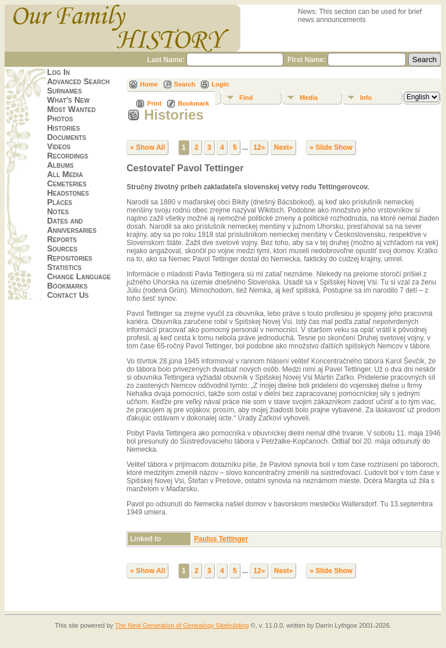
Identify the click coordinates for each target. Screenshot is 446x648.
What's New (68, 100)
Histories (63, 127)
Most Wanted (71, 109)
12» (259, 147)
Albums (60, 165)
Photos (60, 118)
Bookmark (193, 103)
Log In (58, 72)
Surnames (64, 90)
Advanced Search (78, 81)
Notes (58, 211)
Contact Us (68, 295)
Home (149, 84)
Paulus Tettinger (221, 539)
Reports (62, 239)
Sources (62, 248)
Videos (58, 146)
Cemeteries (67, 183)
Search (185, 84)
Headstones (68, 192)
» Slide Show (331, 147)
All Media (65, 174)
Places (59, 202)
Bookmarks (67, 285)
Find (246, 97)
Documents (66, 137)
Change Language (79, 276)
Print (154, 103)
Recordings (67, 155)
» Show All (147, 147)
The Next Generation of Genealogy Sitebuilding (182, 625)
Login (220, 84)
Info (366, 97)
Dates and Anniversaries (71, 225)
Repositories (69, 257)
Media (309, 97)
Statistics (64, 267)
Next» (283, 147)
